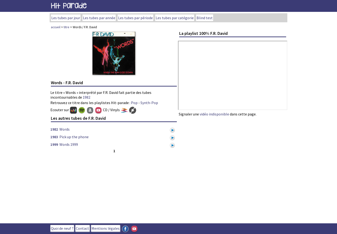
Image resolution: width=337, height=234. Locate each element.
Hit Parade (69, 5)
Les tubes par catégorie (175, 17)
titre (66, 27)
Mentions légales (105, 228)
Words (64, 129)
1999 (54, 144)
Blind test (205, 17)
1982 (86, 97)
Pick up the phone (74, 136)
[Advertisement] (114, 187)
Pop (134, 102)
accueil (55, 27)
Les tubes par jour (65, 17)
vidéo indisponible (214, 114)
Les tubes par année (99, 17)
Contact (82, 228)
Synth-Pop (149, 102)
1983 (54, 136)
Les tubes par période (135, 17)
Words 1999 (68, 144)
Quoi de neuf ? (62, 228)
